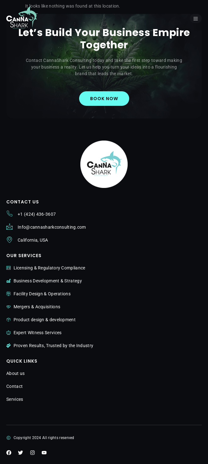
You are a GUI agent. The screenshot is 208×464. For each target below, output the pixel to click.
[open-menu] (196, 18)
